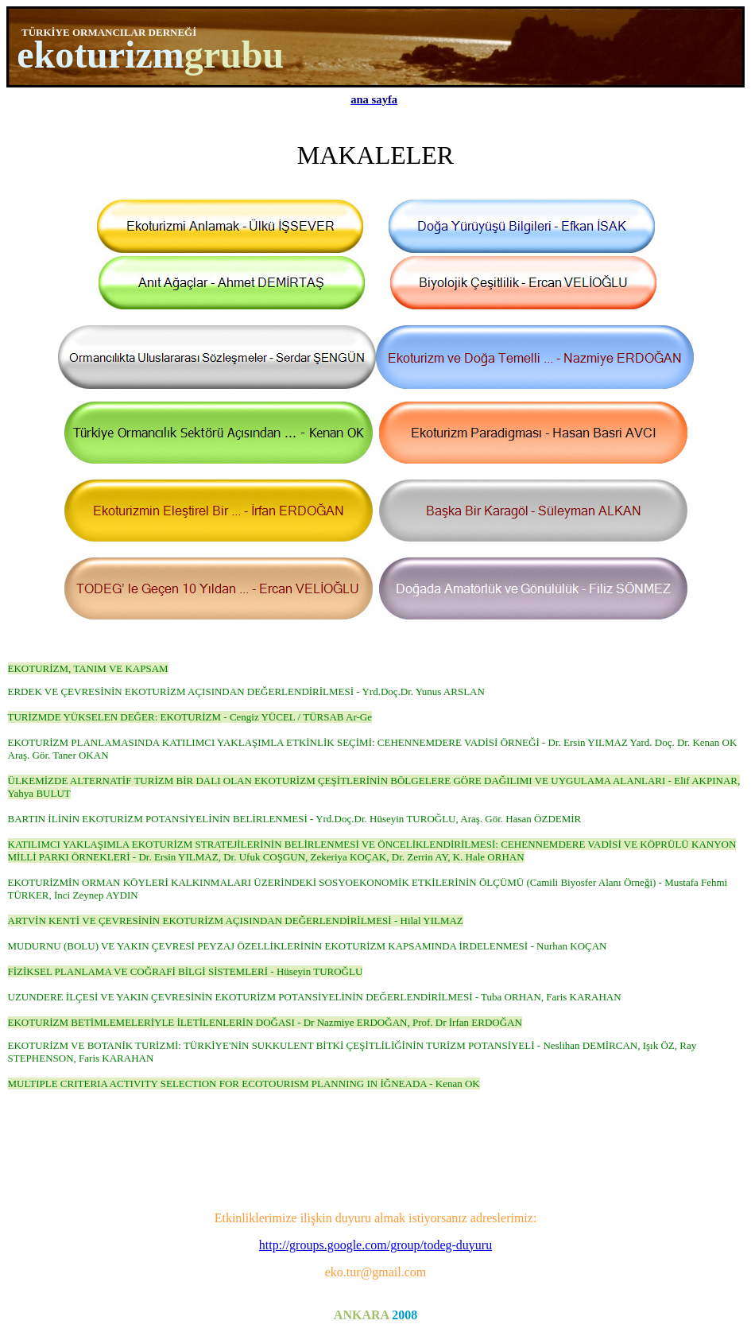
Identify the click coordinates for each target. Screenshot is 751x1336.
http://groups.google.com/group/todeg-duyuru (375, 1245)
